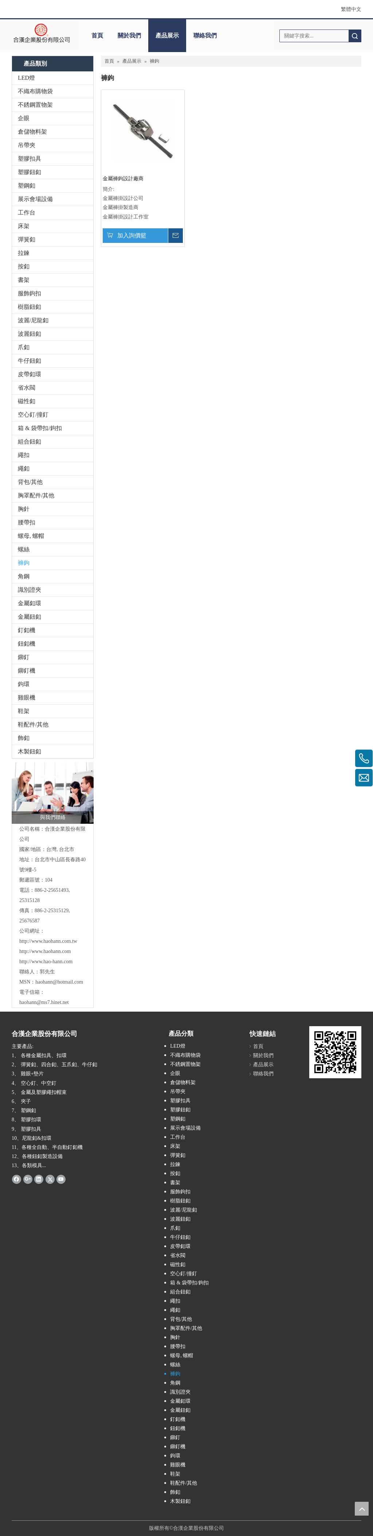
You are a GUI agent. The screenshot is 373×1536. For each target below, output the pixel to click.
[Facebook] (16, 1179)
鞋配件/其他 (33, 724)
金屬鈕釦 (29, 617)
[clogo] (41, 33)
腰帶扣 (26, 522)
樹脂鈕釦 (29, 307)
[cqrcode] (335, 1052)
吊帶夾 (26, 145)
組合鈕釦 (29, 441)
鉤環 (24, 684)
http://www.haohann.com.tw (48, 941)
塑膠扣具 (29, 158)
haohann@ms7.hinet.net (44, 1002)
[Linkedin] (38, 1179)
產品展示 (167, 35)
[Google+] (27, 1179)
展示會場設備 (35, 199)
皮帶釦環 (29, 374)
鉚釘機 (26, 670)
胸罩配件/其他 (36, 495)
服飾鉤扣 (29, 293)
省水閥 (26, 388)
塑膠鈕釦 (29, 172)
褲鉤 (24, 563)
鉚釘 (24, 657)
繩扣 (24, 455)
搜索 (355, 36)
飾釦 (24, 738)
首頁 (97, 35)
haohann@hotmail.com (59, 982)
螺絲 (24, 549)
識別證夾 (29, 590)
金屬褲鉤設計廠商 (123, 178)
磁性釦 (26, 401)
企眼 (24, 118)
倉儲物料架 (32, 132)
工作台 (26, 212)
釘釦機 (26, 630)
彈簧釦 (26, 239)
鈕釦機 (26, 644)
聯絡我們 (205, 35)
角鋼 (24, 576)
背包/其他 (30, 482)
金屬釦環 (29, 603)
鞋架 (24, 711)
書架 (24, 280)
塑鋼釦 (26, 185)
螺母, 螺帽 (31, 536)
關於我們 (129, 35)
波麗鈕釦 (29, 334)
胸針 (24, 509)
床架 (24, 226)
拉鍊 (24, 253)
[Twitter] (50, 1179)
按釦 (24, 266)
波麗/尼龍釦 (33, 320)
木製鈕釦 (29, 751)
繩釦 (24, 468)
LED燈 (26, 78)
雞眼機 (26, 697)
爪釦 (24, 347)
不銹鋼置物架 (35, 105)
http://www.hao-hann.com (45, 961)
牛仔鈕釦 (29, 361)
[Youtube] (61, 1179)
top (362, 1509)
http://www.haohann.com (45, 951)
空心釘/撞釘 (33, 414)
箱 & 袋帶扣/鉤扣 (40, 428)
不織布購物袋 (35, 91)
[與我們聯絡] (53, 793)
